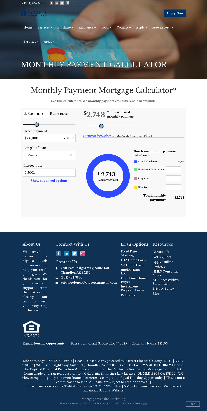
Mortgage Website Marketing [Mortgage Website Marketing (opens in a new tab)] (103, 399)
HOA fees (143, 187)
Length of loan (35, 148)
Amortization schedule (134, 135)
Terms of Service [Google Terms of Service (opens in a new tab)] (134, 403)
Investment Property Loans (132, 288)
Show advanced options (49, 180)
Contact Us (161, 252)
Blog (156, 293)
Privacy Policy (163, 288)
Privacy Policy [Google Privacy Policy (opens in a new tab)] (115, 403)
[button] (45, 27)
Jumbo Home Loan (131, 271)
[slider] (37, 124)
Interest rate (33, 165)
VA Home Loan (132, 265)
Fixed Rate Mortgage (129, 253)
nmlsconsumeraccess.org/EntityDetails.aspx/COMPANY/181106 (73, 386)
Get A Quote (162, 257)
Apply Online (163, 262)
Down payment (35, 131)
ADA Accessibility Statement (166, 281)
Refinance (128, 295)
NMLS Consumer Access (166, 273)
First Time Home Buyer (134, 280)
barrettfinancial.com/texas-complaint (89, 378)
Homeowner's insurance (151, 169)
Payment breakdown (98, 135)
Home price (59, 113)
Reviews (159, 267)
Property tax (145, 178)
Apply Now (174, 13)
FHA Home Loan (133, 260)
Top (193, 404)
